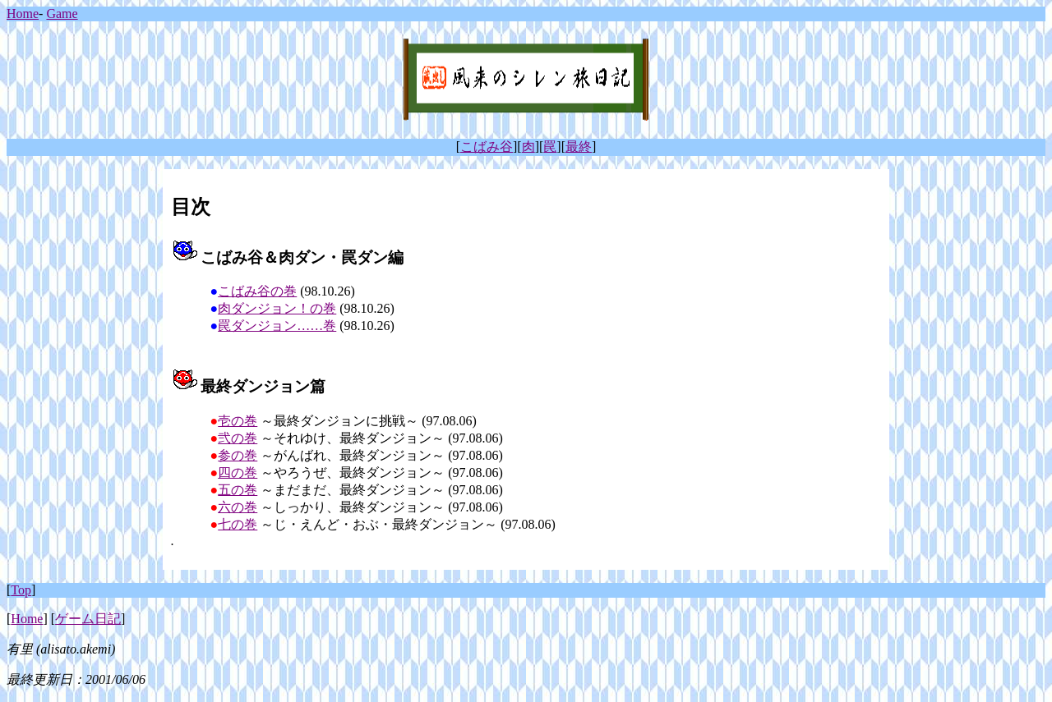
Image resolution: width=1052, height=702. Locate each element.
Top (21, 590)
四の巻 (237, 472)
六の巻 (237, 507)
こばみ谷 (486, 147)
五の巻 (237, 490)
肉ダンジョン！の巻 (277, 308)
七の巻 (237, 524)
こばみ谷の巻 (257, 291)
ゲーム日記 (88, 619)
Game (61, 14)
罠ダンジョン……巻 (277, 326)
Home (23, 14)
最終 (578, 147)
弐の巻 (237, 438)
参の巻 (237, 455)
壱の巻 (237, 421)
